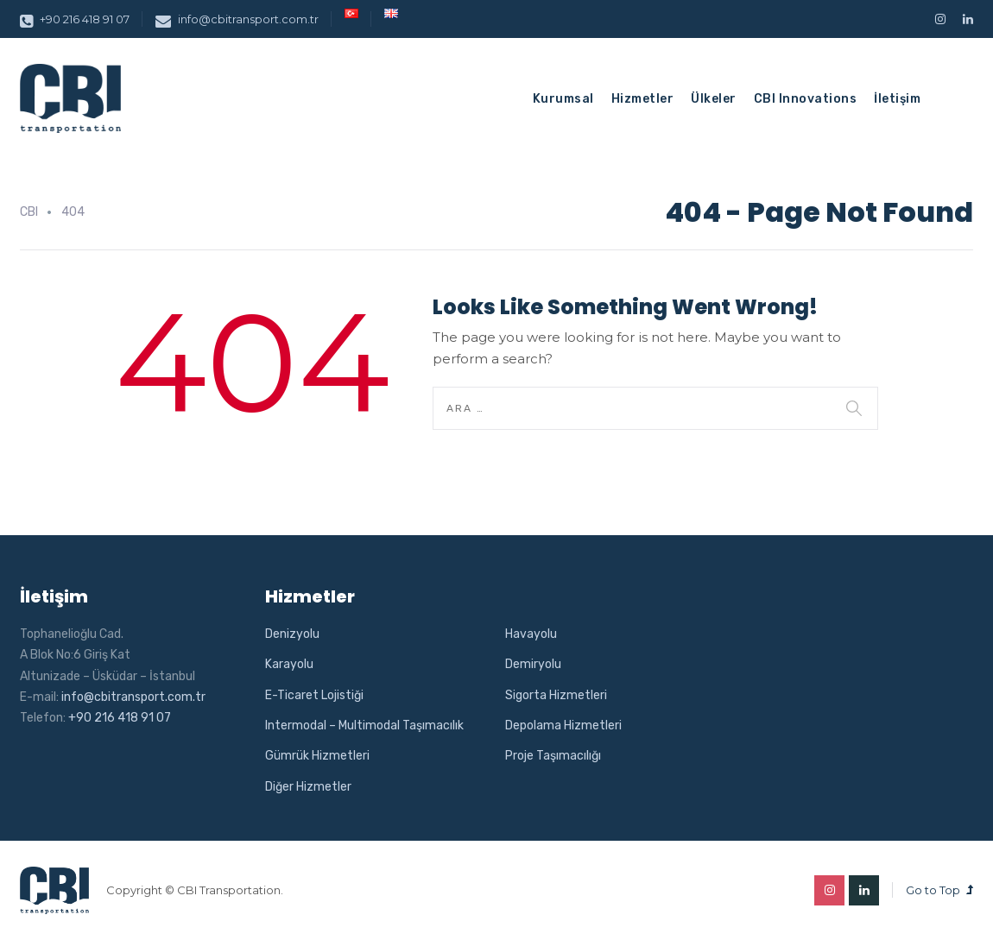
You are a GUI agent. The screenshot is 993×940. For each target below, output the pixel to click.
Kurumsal (563, 98)
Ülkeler (714, 98)
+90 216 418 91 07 (75, 19)
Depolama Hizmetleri (563, 725)
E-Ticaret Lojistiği (314, 695)
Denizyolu (292, 634)
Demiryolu (533, 664)
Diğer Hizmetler (308, 786)
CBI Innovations (805, 98)
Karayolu (289, 664)
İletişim (897, 98)
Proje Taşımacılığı (553, 755)
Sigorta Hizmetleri (556, 695)
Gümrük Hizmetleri (317, 755)
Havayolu (531, 634)
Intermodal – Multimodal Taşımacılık (364, 725)
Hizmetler (642, 98)
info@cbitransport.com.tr (237, 19)
